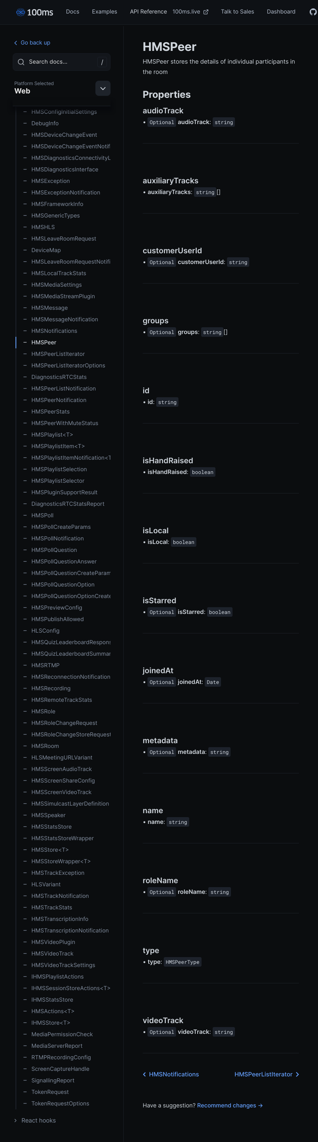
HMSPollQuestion (50, 550)
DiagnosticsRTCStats (55, 377)
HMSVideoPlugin (49, 942)
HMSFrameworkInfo (53, 204)
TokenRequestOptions (56, 1103)
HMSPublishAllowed (53, 619)
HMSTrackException (54, 873)
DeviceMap (42, 250)
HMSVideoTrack (48, 953)
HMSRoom (41, 746)
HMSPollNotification (53, 538)
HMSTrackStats (47, 907)
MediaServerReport (53, 1046)
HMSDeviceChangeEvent (60, 135)
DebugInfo (41, 123)
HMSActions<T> (49, 1011)
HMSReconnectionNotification (67, 677)
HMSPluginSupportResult (60, 492)
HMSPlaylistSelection (55, 469)
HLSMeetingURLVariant (58, 757)
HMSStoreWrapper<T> (57, 861)
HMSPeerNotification (54, 400)
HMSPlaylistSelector (53, 481)
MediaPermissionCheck (58, 1034)
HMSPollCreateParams (57, 527)
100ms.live (190, 11)
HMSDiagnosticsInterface (60, 169)
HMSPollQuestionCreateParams (67, 573)
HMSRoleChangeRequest (60, 723)
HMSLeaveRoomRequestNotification (67, 261)
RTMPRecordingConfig (57, 1057)
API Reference (148, 11)
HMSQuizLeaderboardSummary (67, 654)
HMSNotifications (50, 331)
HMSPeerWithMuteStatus (60, 423)
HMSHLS (39, 227)
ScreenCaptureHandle (56, 1069)
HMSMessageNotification (60, 319)
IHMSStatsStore (48, 999)
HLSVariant (42, 884)
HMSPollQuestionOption (59, 584)
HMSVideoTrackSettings (59, 965)
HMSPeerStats (46, 411)
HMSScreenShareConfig (59, 780)
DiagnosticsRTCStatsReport (64, 504)
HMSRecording (47, 688)
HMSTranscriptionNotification (66, 930)
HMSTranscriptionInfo (55, 919)
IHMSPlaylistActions (53, 976)
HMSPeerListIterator (54, 354)
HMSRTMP (41, 665)
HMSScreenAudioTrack (57, 769)
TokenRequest (46, 1092)
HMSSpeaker (44, 815)
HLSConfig (41, 630)
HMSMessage (45, 308)
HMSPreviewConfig (52, 607)
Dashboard (281, 11)
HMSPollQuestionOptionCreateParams (67, 596)
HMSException (46, 181)
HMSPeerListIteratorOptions (64, 365)
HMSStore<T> (46, 850)
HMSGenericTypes (51, 215)
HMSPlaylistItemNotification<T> (67, 457)
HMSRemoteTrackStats (57, 700)
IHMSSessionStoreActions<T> (67, 988)
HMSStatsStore (47, 826)
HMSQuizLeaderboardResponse (67, 642)
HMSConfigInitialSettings (60, 112)
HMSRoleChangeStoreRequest (67, 734)
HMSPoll (38, 515)
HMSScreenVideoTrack (57, 792)
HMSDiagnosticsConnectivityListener (67, 158)
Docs (73, 11)
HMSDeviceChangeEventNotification (67, 146)
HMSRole (39, 711)
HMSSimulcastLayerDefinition (66, 803)
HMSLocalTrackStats (54, 273)
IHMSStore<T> (46, 1023)
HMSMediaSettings (52, 285)
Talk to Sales (237, 11)
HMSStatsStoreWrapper (58, 838)
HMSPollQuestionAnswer (60, 561)
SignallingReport (48, 1080)
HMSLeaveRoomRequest (59, 238)
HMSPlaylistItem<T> (54, 446)
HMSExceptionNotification (61, 192)
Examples (104, 11)
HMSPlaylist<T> (48, 434)
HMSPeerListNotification (59, 388)
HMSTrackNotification (56, 896)
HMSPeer (39, 342)
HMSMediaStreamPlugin (59, 296)
